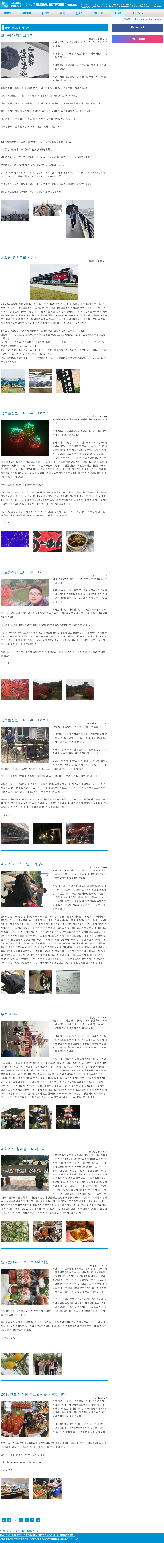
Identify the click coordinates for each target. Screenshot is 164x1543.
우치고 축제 (10, 1014)
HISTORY (137, 13)
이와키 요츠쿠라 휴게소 (19, 257)
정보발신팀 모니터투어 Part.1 (24, 720)
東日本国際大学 (21, 1539)
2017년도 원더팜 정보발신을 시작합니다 (33, 1394)
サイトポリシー (6, 1531)
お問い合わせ (32, 1531)
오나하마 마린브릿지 (17, 35)
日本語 (46, 13)
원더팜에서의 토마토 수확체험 (25, 1262)
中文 (62, 13)
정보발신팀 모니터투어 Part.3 (24, 413)
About (26, 13)
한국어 (79, 13)
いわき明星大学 (6, 1539)
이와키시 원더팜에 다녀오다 (23, 1149)
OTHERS (99, 13)
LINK (118, 13)
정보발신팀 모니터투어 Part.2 (24, 572)
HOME (8, 13)
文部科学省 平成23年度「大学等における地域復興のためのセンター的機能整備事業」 (37, 1535)
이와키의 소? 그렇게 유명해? (23, 864)
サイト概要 (20, 1531)
